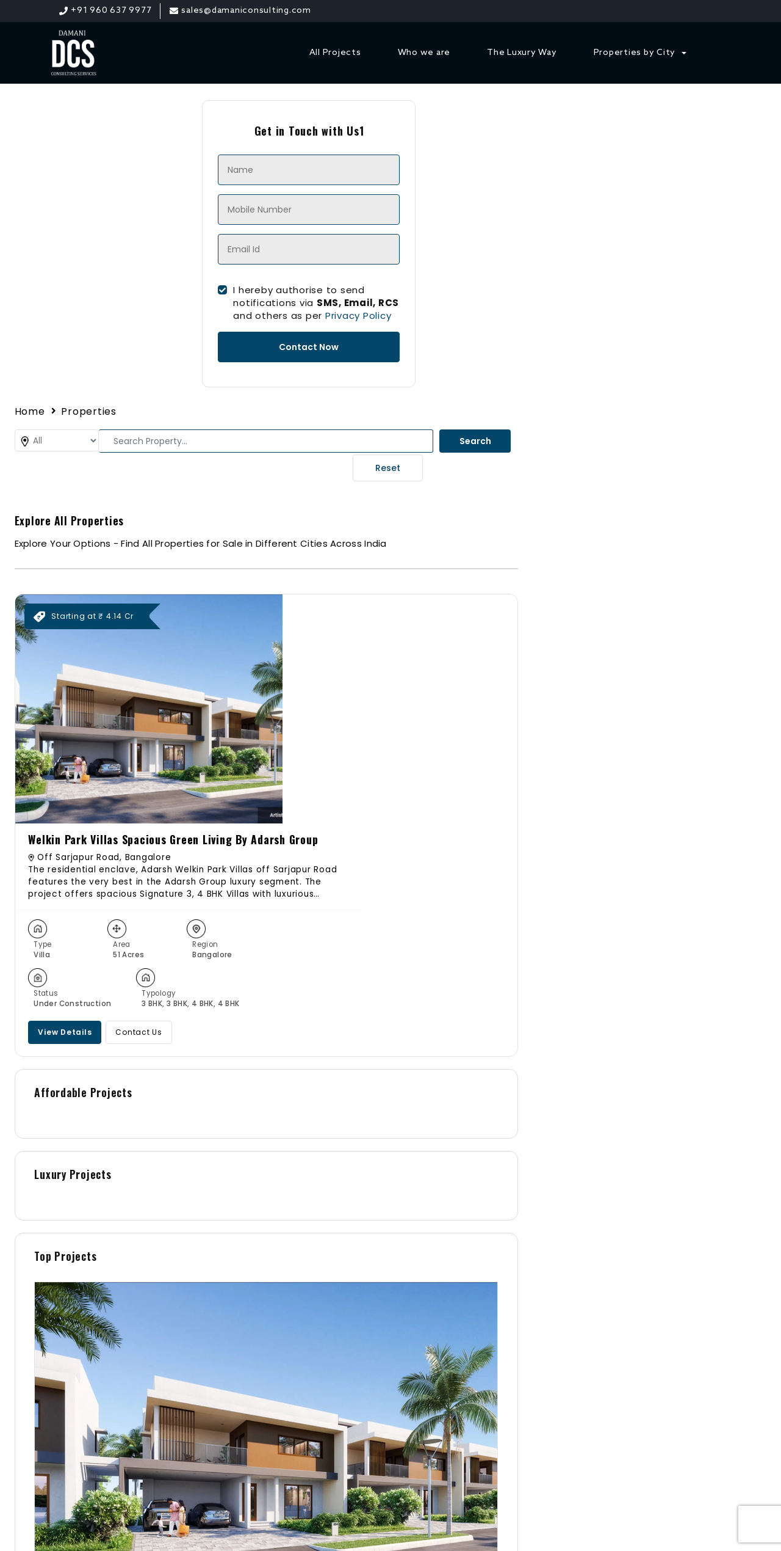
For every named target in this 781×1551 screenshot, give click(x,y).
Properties (403, 111)
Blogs (294, 1303)
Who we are (424, 53)
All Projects (335, 53)
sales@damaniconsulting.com (600, 1318)
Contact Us (626, 489)
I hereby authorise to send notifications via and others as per (213, 306)
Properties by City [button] (636, 53)
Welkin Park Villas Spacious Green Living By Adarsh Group (626, 294)
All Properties (312, 1259)
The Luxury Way (523, 53)
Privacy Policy (255, 319)
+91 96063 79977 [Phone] (568, 1300)
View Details (552, 489)
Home (343, 111)
